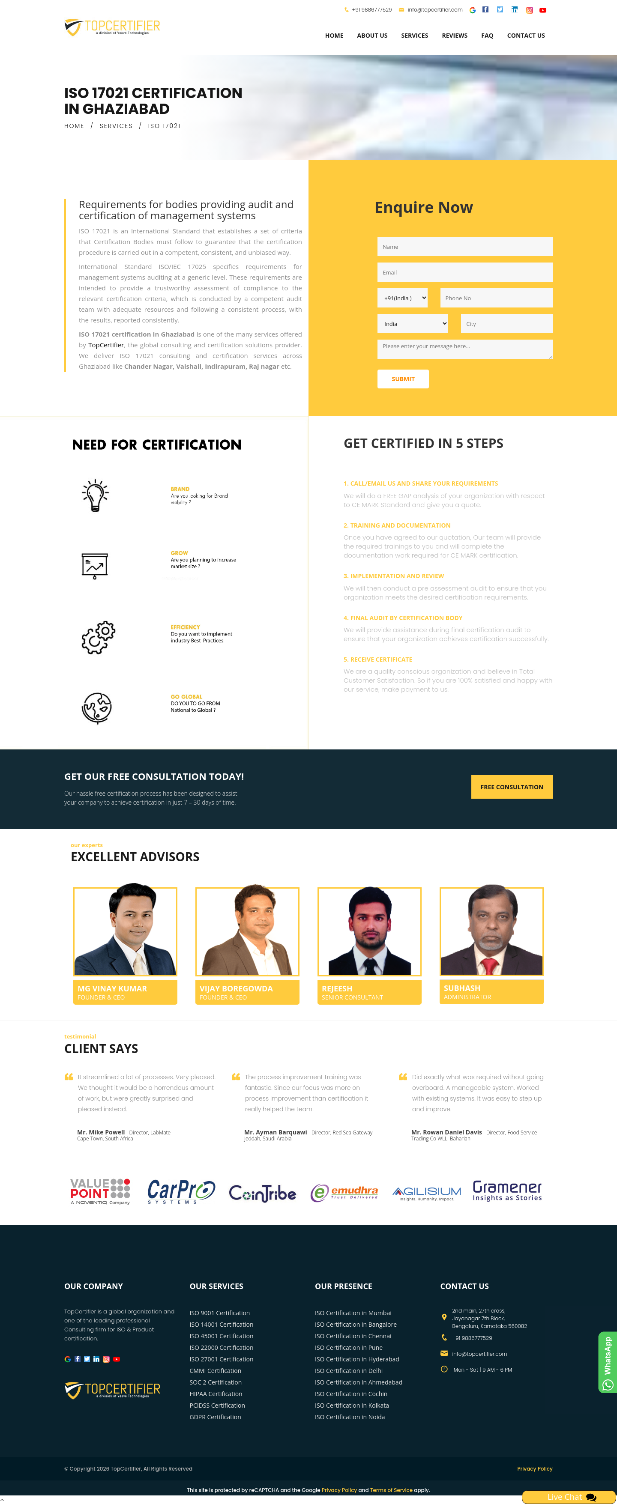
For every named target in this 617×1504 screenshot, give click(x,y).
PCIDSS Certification (218, 1405)
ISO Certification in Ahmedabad (358, 1382)
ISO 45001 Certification (222, 1336)
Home (334, 35)
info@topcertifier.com (430, 9)
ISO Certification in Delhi (349, 1371)
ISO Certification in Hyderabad (357, 1359)
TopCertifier (106, 344)
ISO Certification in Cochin (351, 1394)
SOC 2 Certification (216, 1382)
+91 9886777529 (372, 9)
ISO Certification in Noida (350, 1417)
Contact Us (526, 35)
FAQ (487, 35)
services (414, 35)
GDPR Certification (215, 1417)
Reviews (454, 35)
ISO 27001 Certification (222, 1359)
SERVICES (116, 126)
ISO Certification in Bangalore (356, 1324)
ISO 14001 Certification (222, 1324)
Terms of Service (391, 1490)
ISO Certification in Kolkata (352, 1405)
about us (372, 35)
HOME (74, 126)
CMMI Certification (216, 1371)
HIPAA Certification (216, 1394)
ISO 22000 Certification (222, 1347)
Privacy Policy (535, 1468)
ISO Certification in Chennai (353, 1336)
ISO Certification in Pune (349, 1347)
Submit (403, 379)
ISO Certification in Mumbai (353, 1313)
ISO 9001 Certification (220, 1313)
